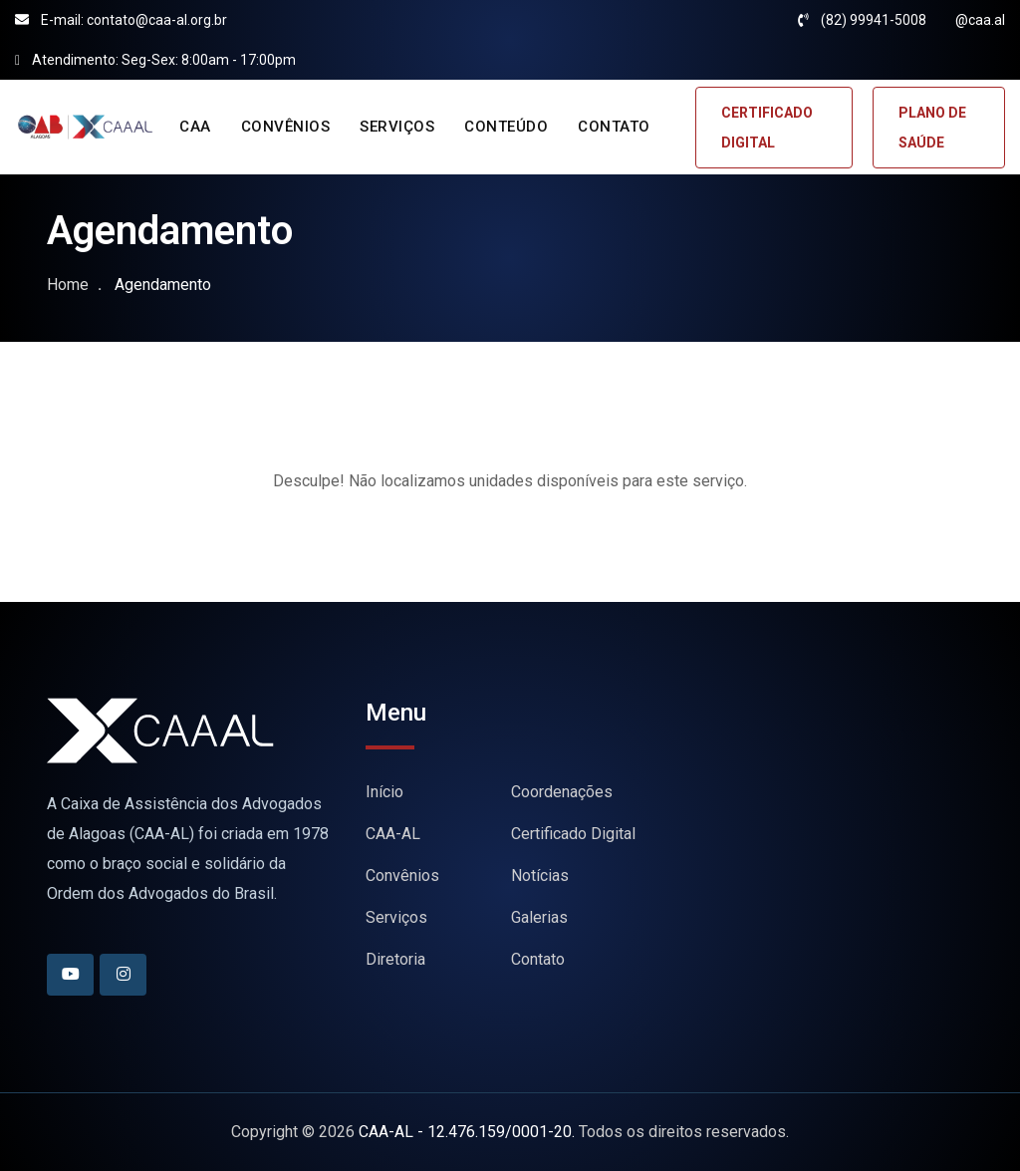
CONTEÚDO (506, 127)
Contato (538, 959)
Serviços (396, 917)
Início (384, 791)
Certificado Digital (573, 833)
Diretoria (395, 959)
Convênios (402, 875)
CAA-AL (393, 833)
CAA (195, 127)
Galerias (539, 917)
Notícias (540, 875)
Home (68, 284)
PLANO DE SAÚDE (932, 127)
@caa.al (980, 20)
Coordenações (562, 791)
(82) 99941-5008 (873, 20)
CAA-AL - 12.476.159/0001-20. (467, 1131)
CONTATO (614, 127)
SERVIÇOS (397, 127)
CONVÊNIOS (286, 127)
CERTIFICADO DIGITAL (767, 127)
